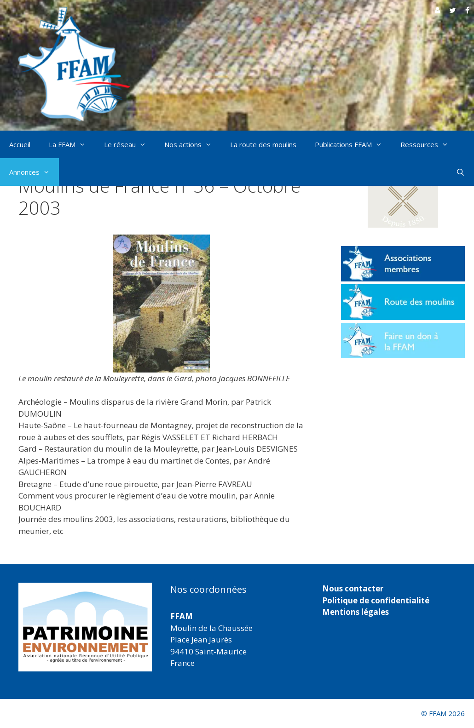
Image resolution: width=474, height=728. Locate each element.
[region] (85, 627)
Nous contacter (352, 588)
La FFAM (72, 144)
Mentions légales (355, 612)
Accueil (19, 144)
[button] (403, 197)
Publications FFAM (353, 144)
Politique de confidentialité (375, 600)
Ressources (428, 144)
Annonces (34, 172)
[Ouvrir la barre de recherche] (460, 172)
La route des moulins (263, 144)
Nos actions (192, 144)
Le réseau (129, 144)
